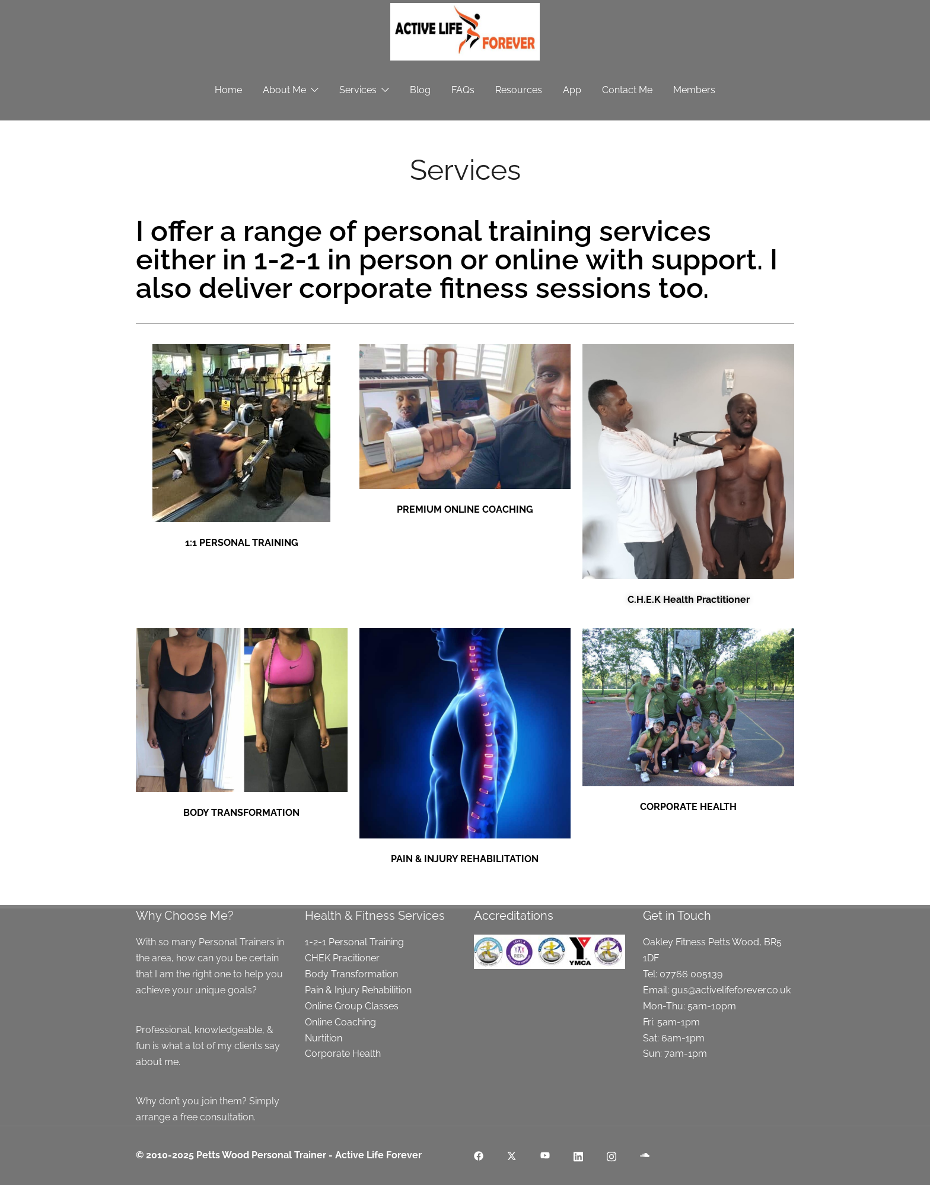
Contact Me (627, 90)
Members (694, 90)
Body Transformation (351, 974)
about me (157, 1062)
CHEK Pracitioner (342, 958)
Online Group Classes (352, 1006)
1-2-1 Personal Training (354, 942)
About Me (284, 90)
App (572, 90)
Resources (518, 90)
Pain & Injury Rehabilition (358, 990)
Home (228, 90)
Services (358, 90)
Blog (420, 90)
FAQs (462, 90)
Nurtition (323, 1038)
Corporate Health (343, 1053)
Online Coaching (340, 1022)
